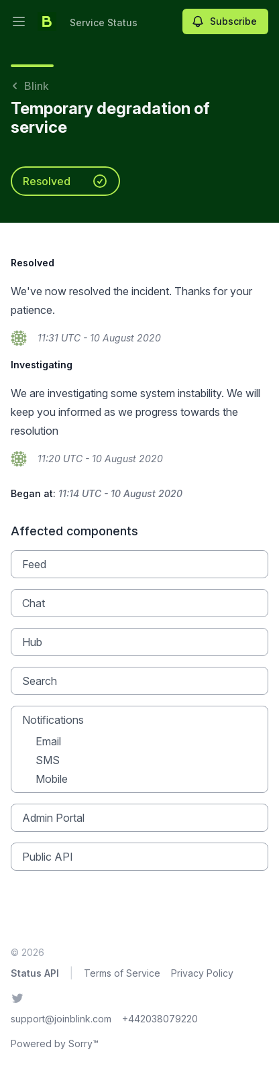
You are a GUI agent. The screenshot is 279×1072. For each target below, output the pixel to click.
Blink (30, 86)
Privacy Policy (202, 973)
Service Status (103, 22)
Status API (35, 973)
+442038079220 (160, 1018)
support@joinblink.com (61, 1018)
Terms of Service (122, 973)
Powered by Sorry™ (55, 1043)
